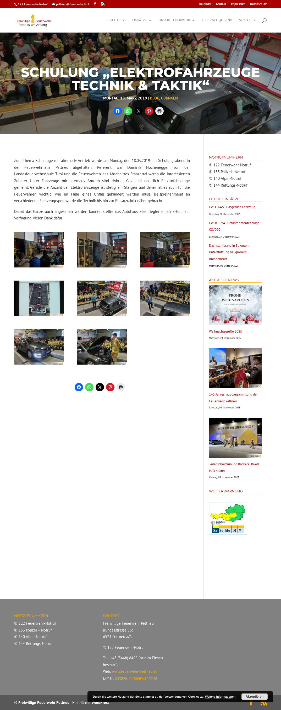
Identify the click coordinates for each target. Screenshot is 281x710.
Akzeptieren (254, 696)
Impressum (238, 4)
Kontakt (221, 4)
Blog (154, 98)
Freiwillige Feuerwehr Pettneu (43, 702)
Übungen (169, 98)
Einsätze (139, 20)
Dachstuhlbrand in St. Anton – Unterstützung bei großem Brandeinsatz (230, 252)
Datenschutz (258, 4)
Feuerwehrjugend (217, 20)
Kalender (205, 4)
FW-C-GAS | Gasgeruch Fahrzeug (232, 207)
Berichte (113, 20)
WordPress (100, 702)
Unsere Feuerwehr (174, 20)
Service (245, 20)
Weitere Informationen (220, 696)
